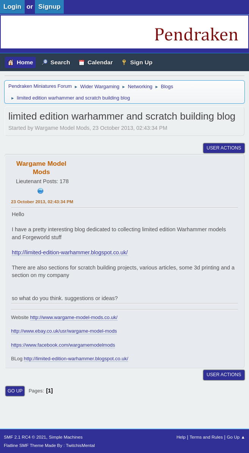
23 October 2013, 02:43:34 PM (42, 201)
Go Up (15, 391)
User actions (223, 148)
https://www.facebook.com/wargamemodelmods (63, 345)
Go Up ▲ (236, 436)
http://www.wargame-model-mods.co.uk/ (73, 317)
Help (181, 436)
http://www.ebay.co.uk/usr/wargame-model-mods (64, 331)
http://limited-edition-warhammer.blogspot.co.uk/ (70, 252)
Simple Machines (66, 436)
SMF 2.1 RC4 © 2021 (25, 436)
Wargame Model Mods (41, 168)
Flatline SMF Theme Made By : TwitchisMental (49, 445)
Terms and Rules (206, 436)
